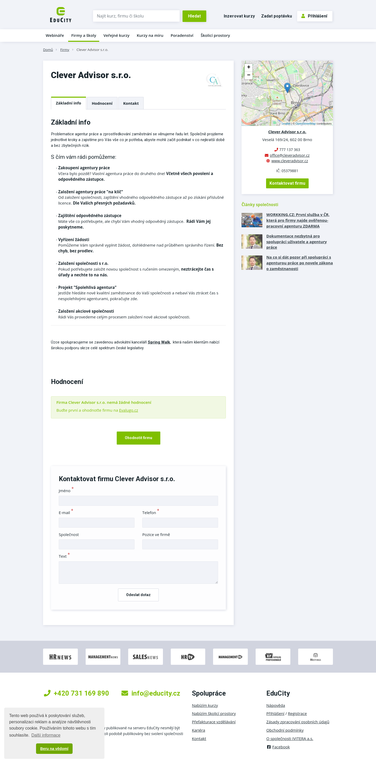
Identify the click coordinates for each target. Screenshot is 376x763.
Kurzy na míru (150, 35)
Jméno (66, 490)
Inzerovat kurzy (239, 16)
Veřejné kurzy (116, 35)
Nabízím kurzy (205, 705)
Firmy (64, 49)
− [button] (248, 75)
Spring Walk (159, 342)
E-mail (66, 512)
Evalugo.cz (128, 410)
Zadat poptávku (276, 16)
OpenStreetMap (306, 123)
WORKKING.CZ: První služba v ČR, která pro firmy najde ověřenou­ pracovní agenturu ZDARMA (298, 220)
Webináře (55, 35)
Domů (48, 49)
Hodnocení (102, 103)
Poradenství (182, 35)
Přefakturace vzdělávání (214, 721)
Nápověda (275, 705)
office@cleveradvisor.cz (289, 155)
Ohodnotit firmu (138, 438)
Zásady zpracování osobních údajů (297, 721)
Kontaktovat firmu (287, 183)
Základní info (68, 103)
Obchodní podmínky (285, 730)
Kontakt (131, 103)
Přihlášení (314, 16)
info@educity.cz (150, 693)
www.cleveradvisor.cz (289, 160)
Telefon (150, 512)
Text (64, 556)
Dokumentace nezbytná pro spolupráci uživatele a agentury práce (296, 241)
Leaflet (286, 123)
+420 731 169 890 (76, 693)
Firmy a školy (83, 35)
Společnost (69, 534)
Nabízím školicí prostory (214, 713)
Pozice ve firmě (156, 534)
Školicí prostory (215, 35)
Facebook (278, 746)
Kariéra (198, 730)
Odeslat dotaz (138, 595)
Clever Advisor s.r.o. (92, 49)
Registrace (297, 713)
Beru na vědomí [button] (54, 749)
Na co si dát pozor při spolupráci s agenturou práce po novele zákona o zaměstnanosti (299, 262)
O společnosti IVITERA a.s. (289, 738)
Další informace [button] (45, 735)
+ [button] (248, 68)
